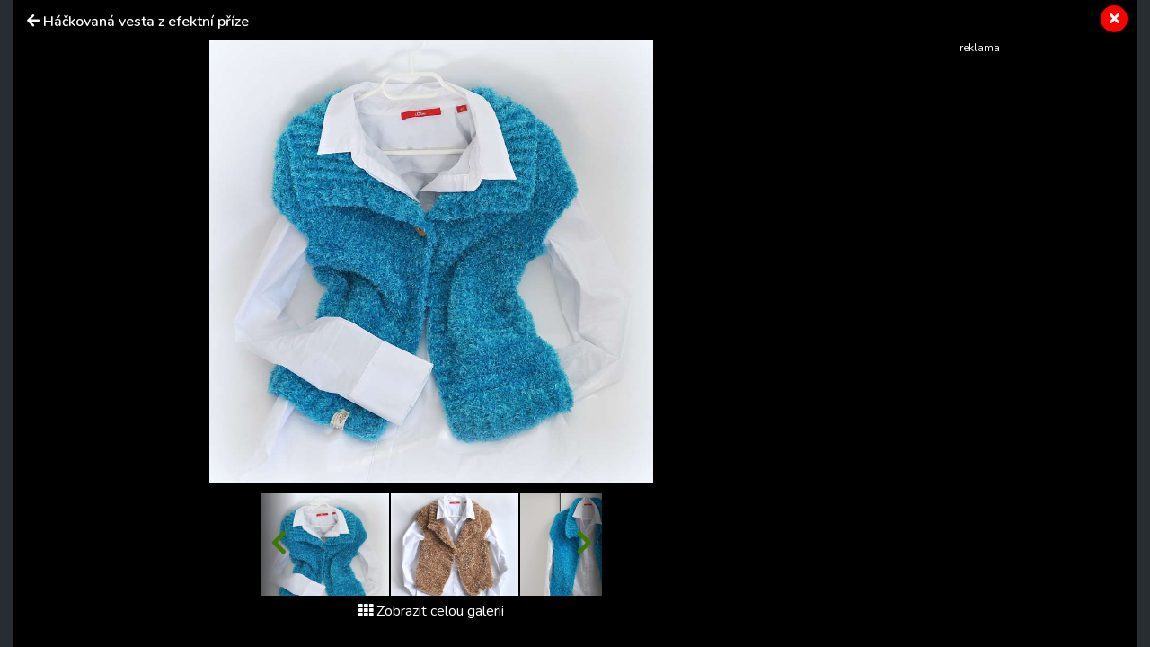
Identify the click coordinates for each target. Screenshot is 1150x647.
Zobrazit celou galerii (431, 611)
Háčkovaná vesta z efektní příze (146, 21)
